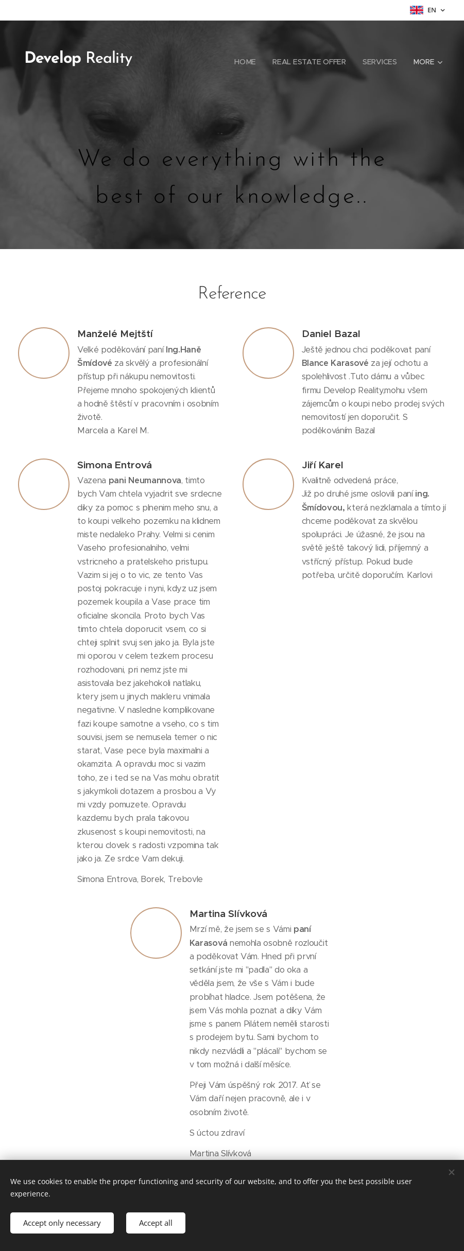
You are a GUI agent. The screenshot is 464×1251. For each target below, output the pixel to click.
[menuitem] (248, 62)
